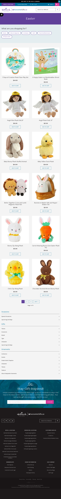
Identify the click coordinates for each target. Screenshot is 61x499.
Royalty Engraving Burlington (30, 435)
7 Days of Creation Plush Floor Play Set (15, 78)
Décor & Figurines (14, 33)
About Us (51, 465)
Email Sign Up (10, 465)
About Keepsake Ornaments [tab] (9, 373)
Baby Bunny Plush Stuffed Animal (15, 162)
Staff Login (50, 473)
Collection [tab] (4, 354)
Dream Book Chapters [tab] (7, 360)
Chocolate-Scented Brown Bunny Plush (45, 289)
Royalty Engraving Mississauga (30, 443)
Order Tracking (30, 467)
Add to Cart (15, 86)
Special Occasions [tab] (6, 316)
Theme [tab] (3, 329)
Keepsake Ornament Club (10, 467)
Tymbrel (41, 485)
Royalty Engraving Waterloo (30, 446)
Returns (30, 470)
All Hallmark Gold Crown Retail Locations (10, 458)
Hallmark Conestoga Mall (10, 438)
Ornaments (6, 350)
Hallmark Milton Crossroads (10, 449)
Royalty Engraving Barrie (30, 433)
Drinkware (25, 33)
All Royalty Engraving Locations (30, 449)
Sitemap (34, 479)
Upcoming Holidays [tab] (7, 320)
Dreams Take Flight (51, 467)
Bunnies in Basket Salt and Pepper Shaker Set (45, 204)
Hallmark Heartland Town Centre (10, 443)
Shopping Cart (56, 4)
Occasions (5, 312)
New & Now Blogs (51, 470)
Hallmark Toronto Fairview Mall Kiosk (10, 451)
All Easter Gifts (6, 37)
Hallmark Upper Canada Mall (10, 454)
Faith (33, 33)
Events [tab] (3, 357)
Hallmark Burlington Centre (10, 435)
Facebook (29, 4)
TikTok (35, 4)
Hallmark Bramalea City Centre (10, 433)
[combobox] (46, 10)
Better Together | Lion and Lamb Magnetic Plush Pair (15, 204)
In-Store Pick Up (30, 465)
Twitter (31, 4)
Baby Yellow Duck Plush (46, 162)
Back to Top (39, 479)
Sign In (51, 4)
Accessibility (28, 479)
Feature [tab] (4, 370)
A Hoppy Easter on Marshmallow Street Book (45, 79)
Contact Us (50, 435)
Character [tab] (4, 342)
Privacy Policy (22, 479)
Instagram (33, 4)
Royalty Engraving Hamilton (30, 438)
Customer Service (51, 433)
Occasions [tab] (4, 332)
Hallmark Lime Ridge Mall (10, 446)
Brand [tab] (3, 335)
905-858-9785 (21, 5)
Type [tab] (3, 338)
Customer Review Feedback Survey (50, 438)
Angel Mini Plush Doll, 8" (15, 121)
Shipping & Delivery (30, 473)
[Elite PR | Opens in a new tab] (30, 483)
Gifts (3, 324)
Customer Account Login (10, 470)
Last (36, 302)
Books (4, 33)
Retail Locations (8, 4)
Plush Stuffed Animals (44, 33)
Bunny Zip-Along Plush (15, 246)
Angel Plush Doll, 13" (46, 121)
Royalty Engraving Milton (30, 441)
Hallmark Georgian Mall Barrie (10, 441)
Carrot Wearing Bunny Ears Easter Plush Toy (45, 247)
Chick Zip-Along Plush (15, 289)
